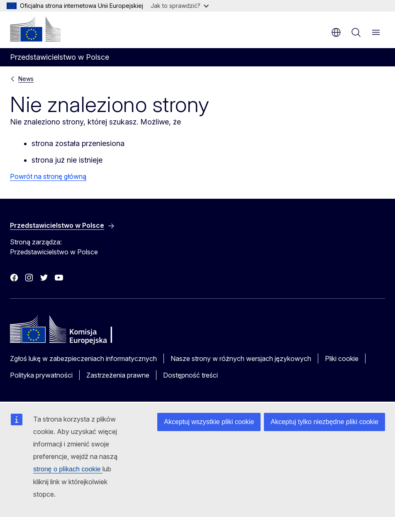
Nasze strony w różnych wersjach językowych (241, 358)
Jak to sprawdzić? (180, 5)
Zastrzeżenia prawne (117, 375)
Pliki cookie (341, 358)
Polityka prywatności (41, 375)
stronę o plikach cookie (67, 469)
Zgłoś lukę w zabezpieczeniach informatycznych (83, 358)
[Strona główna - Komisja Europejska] (35, 29)
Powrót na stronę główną (48, 176)
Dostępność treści (190, 375)
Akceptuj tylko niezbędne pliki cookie (324, 421)
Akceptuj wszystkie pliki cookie (209, 421)
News (26, 78)
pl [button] (336, 32)
